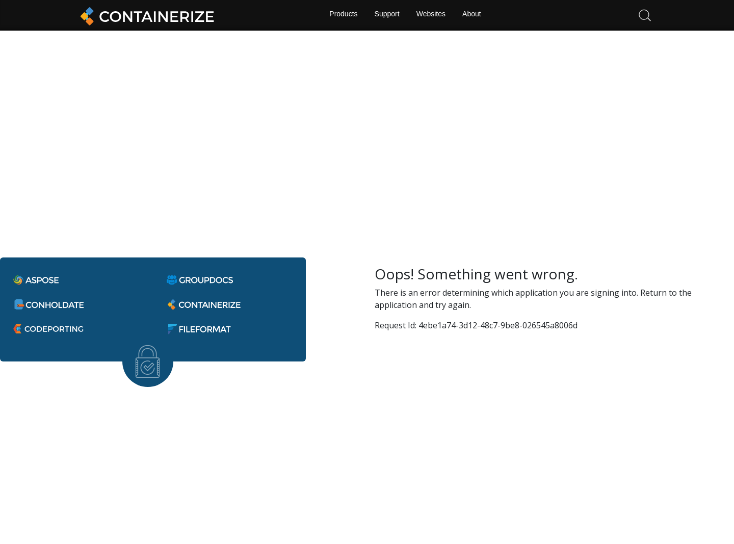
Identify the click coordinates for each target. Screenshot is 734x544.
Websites (431, 15)
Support (386, 15)
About (473, 15)
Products (342, 15)
